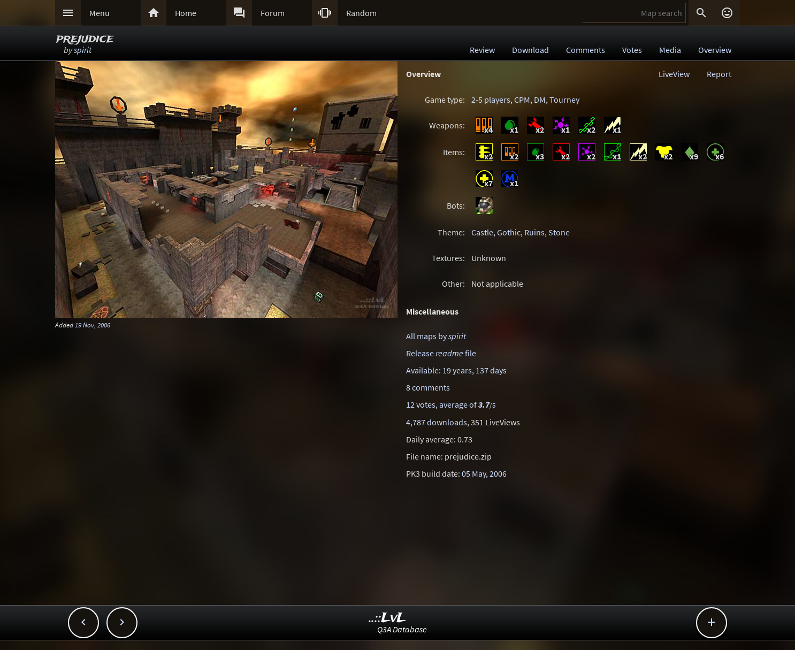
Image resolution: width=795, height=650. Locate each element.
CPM (522, 99)
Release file (441, 353)
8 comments (428, 387)
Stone (559, 232)
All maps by (436, 336)
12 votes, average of (450, 404)
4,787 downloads (436, 422)
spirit (82, 49)
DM (540, 99)
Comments (585, 49)
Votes (632, 49)
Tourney (564, 99)
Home (185, 12)
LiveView (674, 73)
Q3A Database (402, 629)
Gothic (509, 232)
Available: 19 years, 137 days (456, 370)
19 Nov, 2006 (92, 324)
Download (530, 49)
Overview (714, 49)
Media (670, 49)
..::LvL (388, 618)
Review (482, 49)
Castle (482, 232)
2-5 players (490, 99)
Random (361, 12)
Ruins (534, 232)
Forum (273, 12)
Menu (99, 12)
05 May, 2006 (484, 473)
